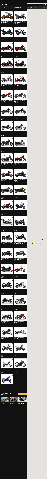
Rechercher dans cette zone (37, 8)
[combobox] (7, 4)
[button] (7, 18)
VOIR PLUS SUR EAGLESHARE (22, 394)
